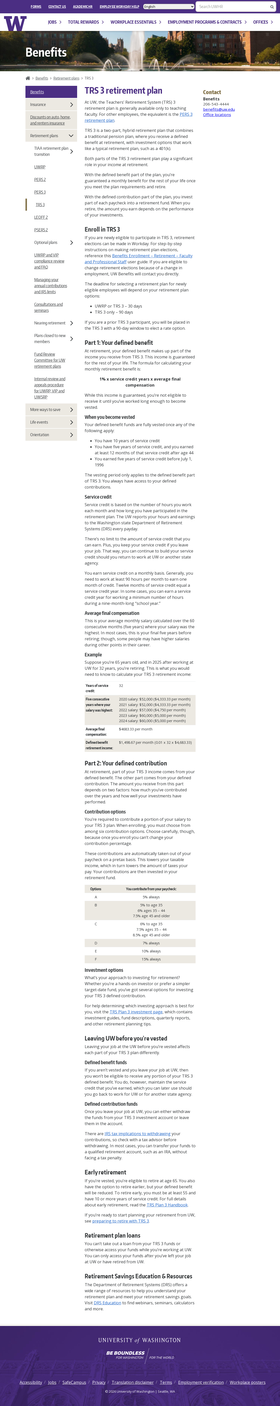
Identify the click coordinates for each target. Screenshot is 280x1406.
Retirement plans (66, 78)
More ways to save (51, 409)
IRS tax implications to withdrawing (138, 1133)
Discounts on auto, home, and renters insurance (50, 120)
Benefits (42, 78)
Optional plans (53, 242)
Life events (51, 422)
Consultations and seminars (48, 307)
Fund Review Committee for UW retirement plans (49, 360)
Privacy (99, 1382)
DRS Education (107, 1303)
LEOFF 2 (41, 217)
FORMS (36, 7)
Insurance (51, 104)
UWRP (39, 166)
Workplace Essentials (136, 22)
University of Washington (140, 1341)
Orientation (51, 435)
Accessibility (31, 1382)
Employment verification (201, 1382)
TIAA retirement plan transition (53, 151)
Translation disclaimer (133, 1382)
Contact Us (57, 7)
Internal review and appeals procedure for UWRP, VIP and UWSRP (49, 387)
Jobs (54, 22)
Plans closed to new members (53, 338)
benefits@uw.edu (219, 109)
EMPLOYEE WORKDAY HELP (119, 7)
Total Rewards (86, 22)
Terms (166, 1382)
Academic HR (83, 7)
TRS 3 (40, 204)
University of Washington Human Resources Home (15, 23)
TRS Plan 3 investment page (136, 1012)
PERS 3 (40, 192)
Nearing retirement (53, 323)
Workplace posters (248, 1382)
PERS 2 (40, 179)
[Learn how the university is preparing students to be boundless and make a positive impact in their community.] (140, 1356)
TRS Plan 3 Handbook (167, 1205)
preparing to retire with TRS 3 (120, 1221)
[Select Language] (169, 6)
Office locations (217, 114)
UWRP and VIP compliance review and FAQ (49, 261)
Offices (263, 22)
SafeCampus (74, 1382)
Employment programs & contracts (207, 22)
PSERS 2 (41, 229)
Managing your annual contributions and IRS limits (50, 285)
